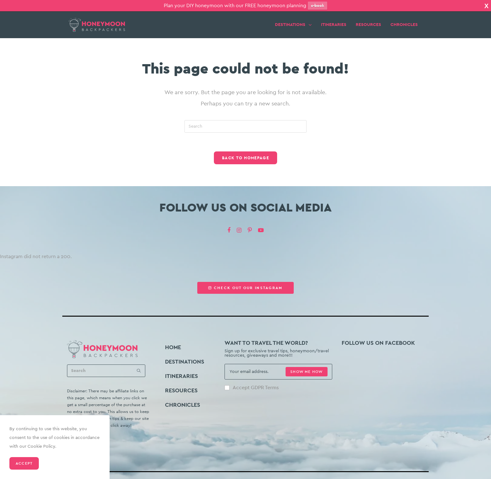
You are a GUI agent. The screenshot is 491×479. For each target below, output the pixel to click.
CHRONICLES (404, 20)
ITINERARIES (333, 20)
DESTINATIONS (293, 20)
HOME (173, 342)
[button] (245, 283)
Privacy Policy (301, 476)
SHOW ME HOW (306, 367)
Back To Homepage (245, 153)
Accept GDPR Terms (252, 382)
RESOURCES (368, 20)
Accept (24, 463)
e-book (317, 5)
